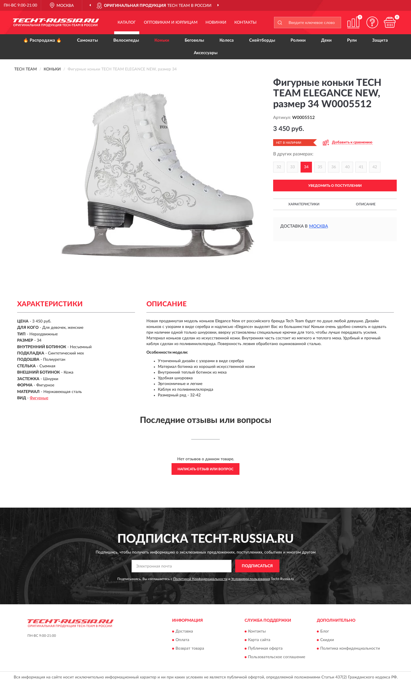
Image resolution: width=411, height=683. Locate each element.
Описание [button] (366, 204)
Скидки (327, 640)
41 (361, 167)
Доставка (184, 632)
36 (333, 167)
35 (320, 167)
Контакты (245, 23)
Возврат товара (190, 649)
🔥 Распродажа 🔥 (42, 40)
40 (347, 167)
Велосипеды (126, 40)
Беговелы (194, 40)
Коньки (161, 40)
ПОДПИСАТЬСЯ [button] (257, 566)
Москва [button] (318, 226)
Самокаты (87, 40)
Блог (324, 632)
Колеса (226, 40)
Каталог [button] (127, 23)
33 (292, 167)
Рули (352, 40)
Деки (326, 40)
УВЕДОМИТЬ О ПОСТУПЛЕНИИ (335, 185)
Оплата (182, 640)
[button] (372, 22)
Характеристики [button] (303, 204)
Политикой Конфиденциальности (200, 579)
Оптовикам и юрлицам (171, 23)
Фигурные (39, 398)
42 (374, 167)
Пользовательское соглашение (276, 657)
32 (279, 167)
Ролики (298, 40)
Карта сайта (259, 640)
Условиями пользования (250, 579)
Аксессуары (205, 53)
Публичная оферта (265, 649)
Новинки (216, 23)
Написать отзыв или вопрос (205, 469)
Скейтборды (262, 40)
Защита (380, 40)
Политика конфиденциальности (350, 649)
